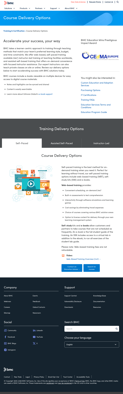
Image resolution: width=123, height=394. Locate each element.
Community (10, 332)
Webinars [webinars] (7, 303)
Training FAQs (88, 101)
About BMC (70, 9)
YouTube (38, 338)
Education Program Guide (94, 114)
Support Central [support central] (70, 298)
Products (23, 9)
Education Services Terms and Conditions (96, 108)
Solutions (8, 9)
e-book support (45, 96)
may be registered (65, 385)
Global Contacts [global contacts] (39, 309)
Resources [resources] (97, 309)
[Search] (118, 3)
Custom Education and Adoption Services (97, 86)
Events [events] (35, 298)
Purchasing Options (90, 92)
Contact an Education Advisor (71, 270)
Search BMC (71, 324)
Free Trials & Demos (78, 3)
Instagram (9, 351)
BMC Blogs (10, 345)
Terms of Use (80, 383)
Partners (38, 9)
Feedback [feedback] (36, 303)
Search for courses (92, 270)
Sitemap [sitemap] (7, 315)
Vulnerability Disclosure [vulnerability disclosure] (72, 303)
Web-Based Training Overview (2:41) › (83, 261)
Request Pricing (95, 3)
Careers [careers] (7, 309)
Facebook (9, 338)
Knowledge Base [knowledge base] (99, 298)
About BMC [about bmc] (8, 298)
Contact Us (109, 3)
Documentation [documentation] (99, 303)
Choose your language (77, 339)
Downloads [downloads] (68, 309)
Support (53, 9)
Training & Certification (14, 32)
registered (50, 385)
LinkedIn (38, 332)
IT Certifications (88, 96)
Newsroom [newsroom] (37, 315)
